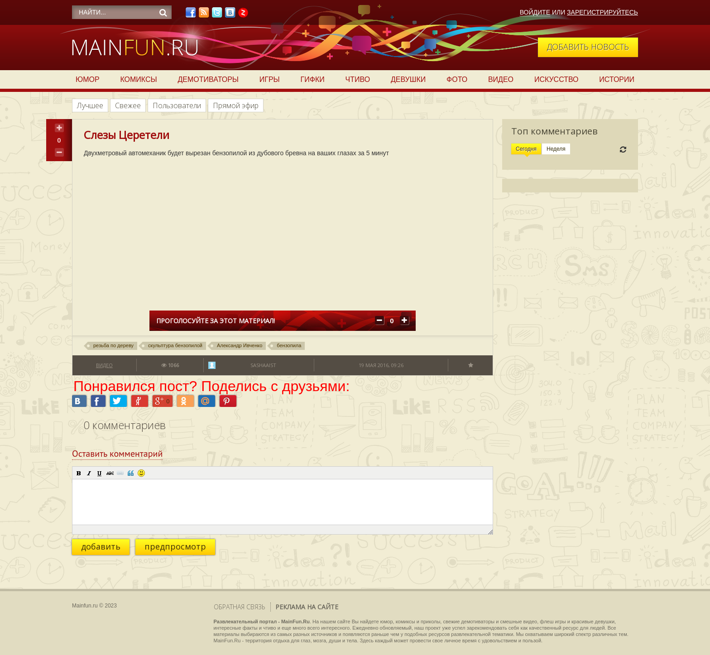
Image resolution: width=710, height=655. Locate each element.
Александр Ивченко (239, 345)
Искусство (556, 79)
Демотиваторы (208, 79)
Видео (500, 79)
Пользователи (177, 105)
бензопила (289, 345)
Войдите (535, 12)
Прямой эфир (236, 105)
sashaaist (263, 365)
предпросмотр (175, 546)
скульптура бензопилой (175, 345)
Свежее (128, 105)
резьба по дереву (113, 345)
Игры (269, 79)
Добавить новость (588, 46)
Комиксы (138, 79)
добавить (100, 546)
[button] (79, 473)
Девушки (408, 79)
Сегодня (526, 149)
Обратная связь (239, 606)
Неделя (556, 149)
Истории (616, 79)
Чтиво (357, 79)
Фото (456, 79)
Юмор (88, 79)
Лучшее (90, 105)
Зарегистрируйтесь (602, 12)
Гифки (313, 79)
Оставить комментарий (117, 453)
